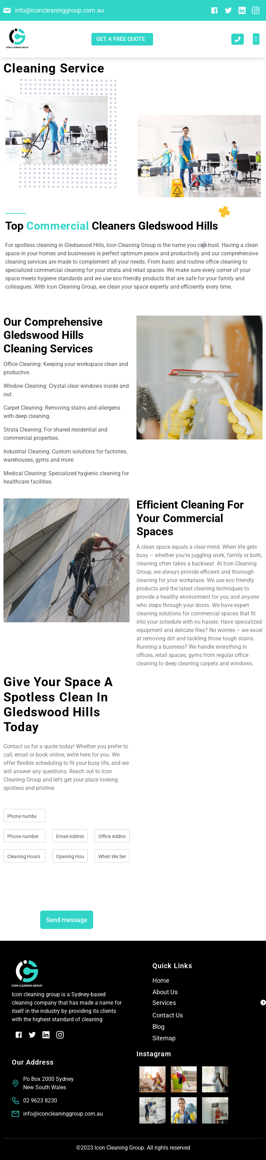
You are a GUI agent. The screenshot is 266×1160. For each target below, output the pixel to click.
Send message (66, 919)
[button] (256, 39)
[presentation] (56, 895)
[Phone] (24, 835)
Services (164, 1002)
